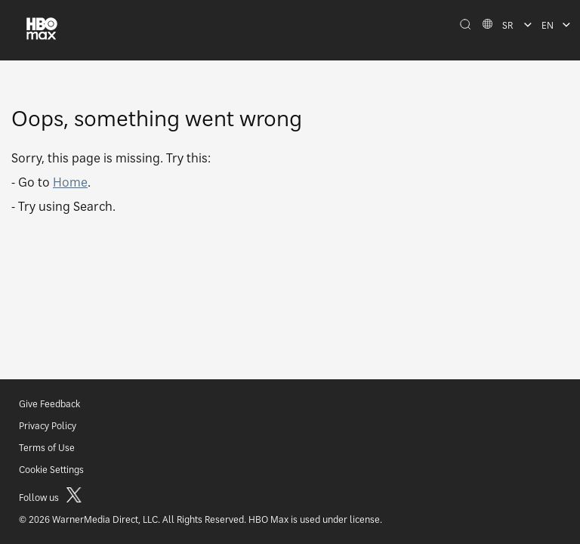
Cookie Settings (51, 469)
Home (70, 182)
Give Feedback (49, 403)
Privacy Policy (47, 425)
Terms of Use (47, 447)
